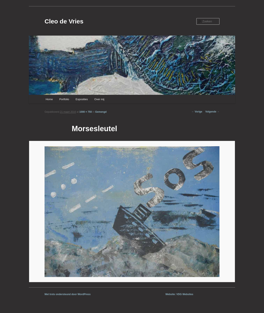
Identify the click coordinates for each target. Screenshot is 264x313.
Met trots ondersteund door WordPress (68, 294)
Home (49, 99)
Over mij (99, 99)
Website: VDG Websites (179, 294)
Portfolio (64, 99)
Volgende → (212, 111)
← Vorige (197, 111)
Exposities (82, 99)
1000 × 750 (85, 111)
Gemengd (100, 111)
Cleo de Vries (64, 21)
